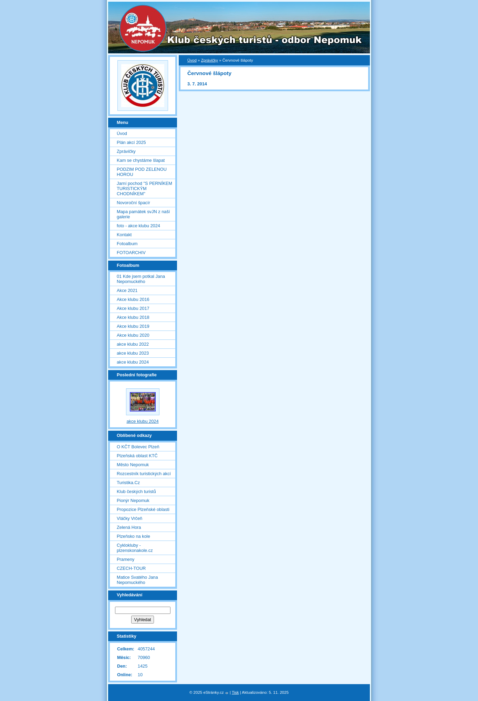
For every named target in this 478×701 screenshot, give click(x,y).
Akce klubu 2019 (133, 326)
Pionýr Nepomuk (133, 500)
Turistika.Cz (128, 482)
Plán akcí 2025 (131, 142)
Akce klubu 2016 (133, 299)
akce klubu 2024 (133, 362)
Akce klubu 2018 (133, 317)
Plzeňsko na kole (133, 536)
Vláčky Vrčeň (129, 518)
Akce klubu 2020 (133, 335)
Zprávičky (209, 60)
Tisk (235, 692)
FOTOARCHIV (131, 252)
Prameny (125, 559)
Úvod (192, 60)
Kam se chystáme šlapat (141, 160)
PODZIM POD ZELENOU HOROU (142, 172)
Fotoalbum (127, 243)
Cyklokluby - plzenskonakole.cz (135, 548)
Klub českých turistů (136, 491)
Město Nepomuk (133, 464)
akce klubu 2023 (133, 353)
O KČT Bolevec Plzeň (138, 446)
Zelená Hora (129, 527)
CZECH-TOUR (131, 568)
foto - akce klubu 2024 (138, 225)
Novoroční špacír (133, 202)
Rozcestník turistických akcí (144, 473)
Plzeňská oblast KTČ (137, 455)
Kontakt (124, 234)
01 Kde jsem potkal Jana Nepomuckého (141, 279)
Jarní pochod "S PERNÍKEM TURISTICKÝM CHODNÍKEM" (144, 188)
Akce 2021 (127, 290)
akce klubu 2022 (133, 344)
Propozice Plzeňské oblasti (143, 509)
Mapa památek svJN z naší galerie (143, 214)
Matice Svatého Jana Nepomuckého (137, 580)
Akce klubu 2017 (133, 308)
